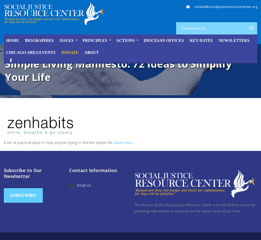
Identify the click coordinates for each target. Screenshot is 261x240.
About (91, 52)
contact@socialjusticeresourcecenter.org (225, 6)
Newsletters (234, 40)
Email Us (84, 185)
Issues (67, 40)
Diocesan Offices (164, 40)
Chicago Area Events (31, 52)
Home (12, 40)
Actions (125, 40)
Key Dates (201, 40)
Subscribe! (23, 195)
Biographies (39, 40)
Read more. (123, 142)
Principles (95, 40)
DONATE (70, 52)
